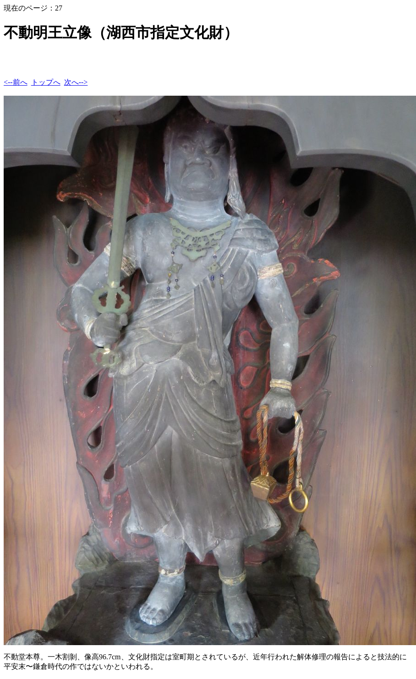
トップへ (45, 82)
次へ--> (76, 82)
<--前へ (15, 82)
